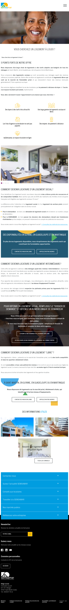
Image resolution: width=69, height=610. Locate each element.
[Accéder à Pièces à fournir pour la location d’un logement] (51, 427)
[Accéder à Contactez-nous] (34, 476)
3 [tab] (6, 183)
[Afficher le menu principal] (65, 5)
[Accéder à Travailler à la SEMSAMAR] (34, 500)
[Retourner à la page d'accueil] (6, 5)
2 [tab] (3, 183)
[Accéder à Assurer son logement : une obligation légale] (34, 447)
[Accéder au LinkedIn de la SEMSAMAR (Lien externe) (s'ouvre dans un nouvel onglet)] (6, 550)
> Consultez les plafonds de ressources (54, 296)
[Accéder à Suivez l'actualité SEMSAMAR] (34, 484)
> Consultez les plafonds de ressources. (54, 224)
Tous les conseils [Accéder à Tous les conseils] (43, 461)
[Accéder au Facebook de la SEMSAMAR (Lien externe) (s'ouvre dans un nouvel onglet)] (2, 550)
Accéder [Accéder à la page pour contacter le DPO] (5, 566)
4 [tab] (8, 183)
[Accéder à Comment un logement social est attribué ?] (17, 427)
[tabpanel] (34, 164)
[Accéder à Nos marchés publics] (34, 508)
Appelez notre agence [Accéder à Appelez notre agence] (47, 251)
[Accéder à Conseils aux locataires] (34, 492)
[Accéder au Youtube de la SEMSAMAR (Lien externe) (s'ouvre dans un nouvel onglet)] (10, 550)
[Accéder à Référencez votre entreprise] (34, 515)
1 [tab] (1, 183)
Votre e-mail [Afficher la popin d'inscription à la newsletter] (16, 534)
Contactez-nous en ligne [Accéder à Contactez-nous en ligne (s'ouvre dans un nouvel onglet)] (23, 251)
